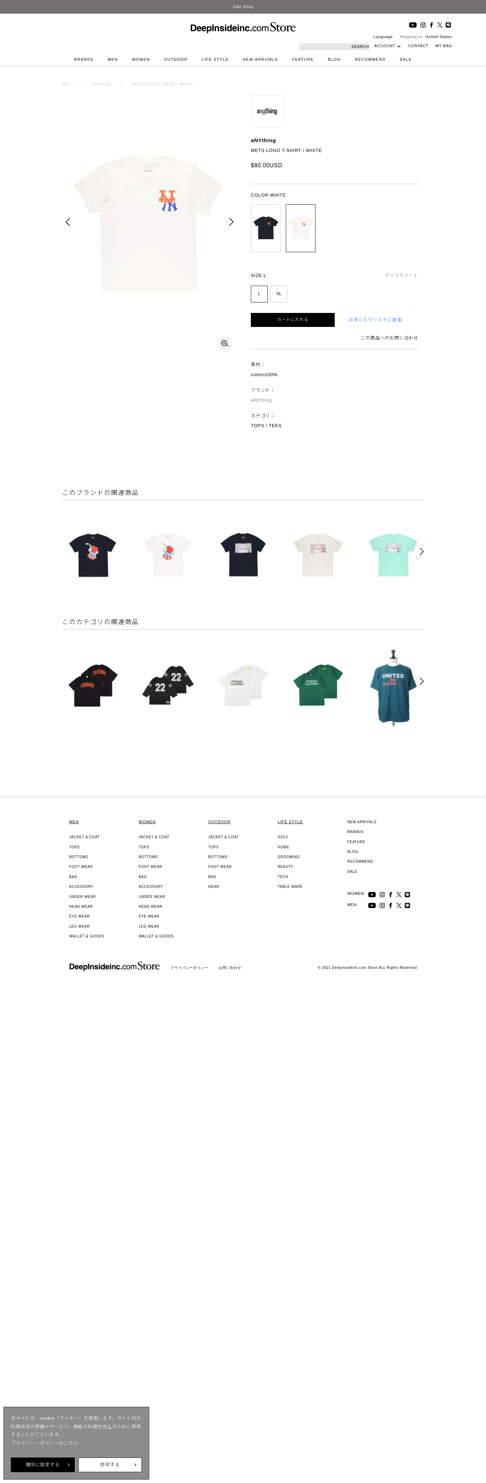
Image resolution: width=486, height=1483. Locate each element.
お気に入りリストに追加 (375, 319)
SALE (406, 59)
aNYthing (263, 140)
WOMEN (141, 59)
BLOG (334, 59)
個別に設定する (43, 1464)
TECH (283, 877)
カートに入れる (293, 319)
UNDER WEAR (82, 897)
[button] (422, 552)
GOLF (283, 837)
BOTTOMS (78, 857)
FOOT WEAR (81, 867)
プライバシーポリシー (189, 968)
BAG (73, 877)
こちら (71, 1443)
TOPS (74, 847)
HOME (283, 847)
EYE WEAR (79, 916)
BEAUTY (285, 867)
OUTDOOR (176, 59)
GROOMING (289, 857)
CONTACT (418, 46)
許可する (109, 1464)
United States (438, 37)
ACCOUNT (384, 46)
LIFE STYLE (215, 59)
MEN (113, 59)
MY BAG (443, 46)
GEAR (213, 887)
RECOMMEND (370, 59)
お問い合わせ (230, 968)
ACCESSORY (81, 887)
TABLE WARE (290, 887)
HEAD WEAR (81, 906)
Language (383, 37)
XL (279, 293)
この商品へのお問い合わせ (390, 338)
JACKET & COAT (84, 837)
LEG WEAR (79, 926)
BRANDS (84, 59)
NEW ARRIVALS (260, 59)
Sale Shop (243, 7)
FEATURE (303, 59)
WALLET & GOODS (86, 936)
